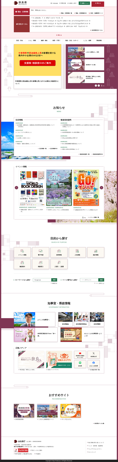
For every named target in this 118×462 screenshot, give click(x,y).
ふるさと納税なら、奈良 (92, 52)
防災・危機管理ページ (97, 13)
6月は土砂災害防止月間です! (70, 138)
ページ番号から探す (70, 280)
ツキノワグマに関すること (24, 132)
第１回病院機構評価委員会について (72, 143)
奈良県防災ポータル (97, 30)
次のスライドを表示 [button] (99, 86)
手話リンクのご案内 (36, 450)
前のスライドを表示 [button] (96, 86)
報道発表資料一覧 (84, 154)
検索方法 (54, 283)
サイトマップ (92, 452)
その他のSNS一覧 (95, 369)
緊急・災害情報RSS (81, 13)
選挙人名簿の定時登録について (70, 149)
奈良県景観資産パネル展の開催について (73, 132)
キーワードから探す (23, 280)
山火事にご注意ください (23, 138)
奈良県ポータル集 (90, 64)
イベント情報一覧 (94, 217)
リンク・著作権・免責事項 (95, 445)
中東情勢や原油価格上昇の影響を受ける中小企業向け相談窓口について (37, 82)
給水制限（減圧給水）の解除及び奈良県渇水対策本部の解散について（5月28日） (36, 125)
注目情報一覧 (43, 148)
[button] (54, 3)
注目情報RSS (53, 148)
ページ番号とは (100, 283)
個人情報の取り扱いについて (96, 442)
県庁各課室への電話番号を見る (23, 454)
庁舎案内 (38, 454)
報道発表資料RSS (98, 154)
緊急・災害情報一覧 (66, 13)
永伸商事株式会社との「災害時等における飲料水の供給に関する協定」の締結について (81, 125)
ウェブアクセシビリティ (95, 449)
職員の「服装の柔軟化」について (26, 143)
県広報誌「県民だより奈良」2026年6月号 (93, 77)
